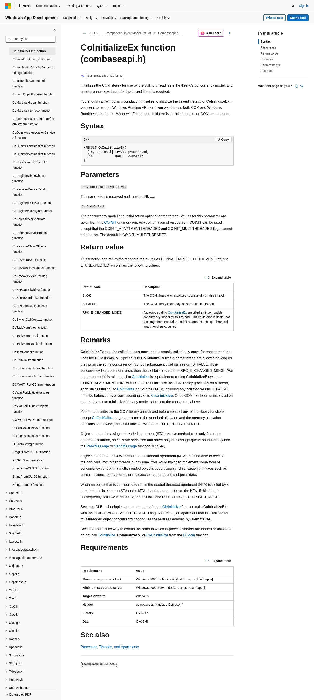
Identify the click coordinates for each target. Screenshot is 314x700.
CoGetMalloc (102, 418)
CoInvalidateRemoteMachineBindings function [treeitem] (33, 70)
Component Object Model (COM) (128, 33)
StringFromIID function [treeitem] (28, 484)
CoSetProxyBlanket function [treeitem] (31, 297)
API (95, 33)
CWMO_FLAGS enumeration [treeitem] (32, 419)
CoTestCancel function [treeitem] (28, 352)
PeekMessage (97, 446)
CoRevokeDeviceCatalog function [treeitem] (29, 278)
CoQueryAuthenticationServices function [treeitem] (33, 135)
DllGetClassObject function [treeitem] (31, 436)
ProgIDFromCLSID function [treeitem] (31, 452)
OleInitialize (171, 507)
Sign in (304, 6)
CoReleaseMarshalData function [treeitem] (29, 222)
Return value (269, 53)
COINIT (110, 222)
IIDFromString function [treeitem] (28, 444)
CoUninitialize (162, 395)
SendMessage (125, 446)
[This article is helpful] (296, 86)
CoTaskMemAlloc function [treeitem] (30, 327)
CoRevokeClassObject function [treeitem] (34, 268)
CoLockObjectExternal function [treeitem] (33, 94)
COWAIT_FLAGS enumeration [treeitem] (33, 384)
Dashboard (298, 18)
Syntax (265, 41)
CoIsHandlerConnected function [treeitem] (28, 83)
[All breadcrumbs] (84, 33)
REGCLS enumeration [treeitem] (27, 460)
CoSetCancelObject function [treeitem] (32, 289)
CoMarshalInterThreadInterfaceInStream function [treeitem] (33, 121)
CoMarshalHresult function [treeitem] (30, 102)
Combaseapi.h (168, 33)
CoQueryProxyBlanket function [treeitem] (33, 154)
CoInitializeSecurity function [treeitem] (31, 59)
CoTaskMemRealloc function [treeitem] (32, 344)
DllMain (189, 535)
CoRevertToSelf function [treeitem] (29, 260)
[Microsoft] (8, 6)
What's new (274, 18)
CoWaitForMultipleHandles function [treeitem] (30, 395)
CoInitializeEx (177, 312)
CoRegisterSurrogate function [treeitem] (32, 211)
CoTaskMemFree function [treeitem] (30, 336)
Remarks (266, 59)
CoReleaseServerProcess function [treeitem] (30, 235)
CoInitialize (140, 377)
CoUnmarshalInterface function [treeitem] (33, 376)
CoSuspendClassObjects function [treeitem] (29, 308)
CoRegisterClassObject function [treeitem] (28, 178)
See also (266, 71)
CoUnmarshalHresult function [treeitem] (32, 368)
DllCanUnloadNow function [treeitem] (31, 428)
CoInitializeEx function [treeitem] (29, 51)
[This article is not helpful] (301, 86)
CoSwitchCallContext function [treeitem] (32, 319)
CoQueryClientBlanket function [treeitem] (33, 146)
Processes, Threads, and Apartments (110, 647)
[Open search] (292, 6)
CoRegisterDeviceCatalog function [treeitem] (30, 192)
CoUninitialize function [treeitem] (27, 360)
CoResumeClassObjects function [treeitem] (29, 249)
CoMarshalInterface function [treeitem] (31, 110)
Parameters (268, 47)
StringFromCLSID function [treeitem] (30, 468)
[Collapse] (54, 30)
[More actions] (229, 33)
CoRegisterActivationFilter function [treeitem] (30, 165)
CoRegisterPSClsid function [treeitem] (31, 203)
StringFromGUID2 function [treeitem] (30, 476)
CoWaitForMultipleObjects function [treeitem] (30, 408)
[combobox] (30, 39)
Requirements (270, 65)
